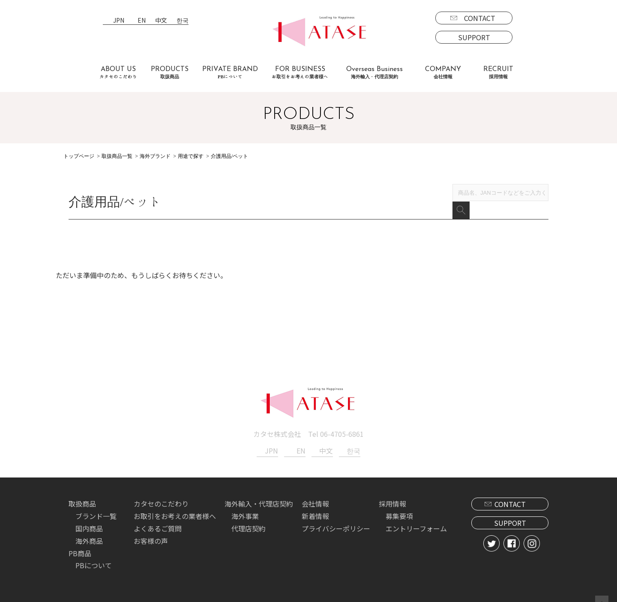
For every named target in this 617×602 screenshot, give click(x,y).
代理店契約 (248, 516)
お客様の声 (151, 529)
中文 (161, 20)
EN (142, 20)
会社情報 (315, 491)
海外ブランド (155, 156)
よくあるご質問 (158, 516)
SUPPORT (474, 37)
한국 (183, 20)
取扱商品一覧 (117, 156)
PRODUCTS (169, 72)
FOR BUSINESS (300, 72)
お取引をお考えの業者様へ (175, 504)
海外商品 (89, 529)
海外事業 (245, 504)
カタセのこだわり (161, 491)
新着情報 (315, 504)
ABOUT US (118, 72)
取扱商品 (82, 491)
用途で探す (191, 156)
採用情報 (392, 491)
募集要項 (399, 504)
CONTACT (479, 18)
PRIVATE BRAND (230, 72)
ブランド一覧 (96, 504)
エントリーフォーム (416, 516)
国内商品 (89, 516)
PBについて (93, 553)
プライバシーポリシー (336, 516)
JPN (118, 20)
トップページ (78, 156)
